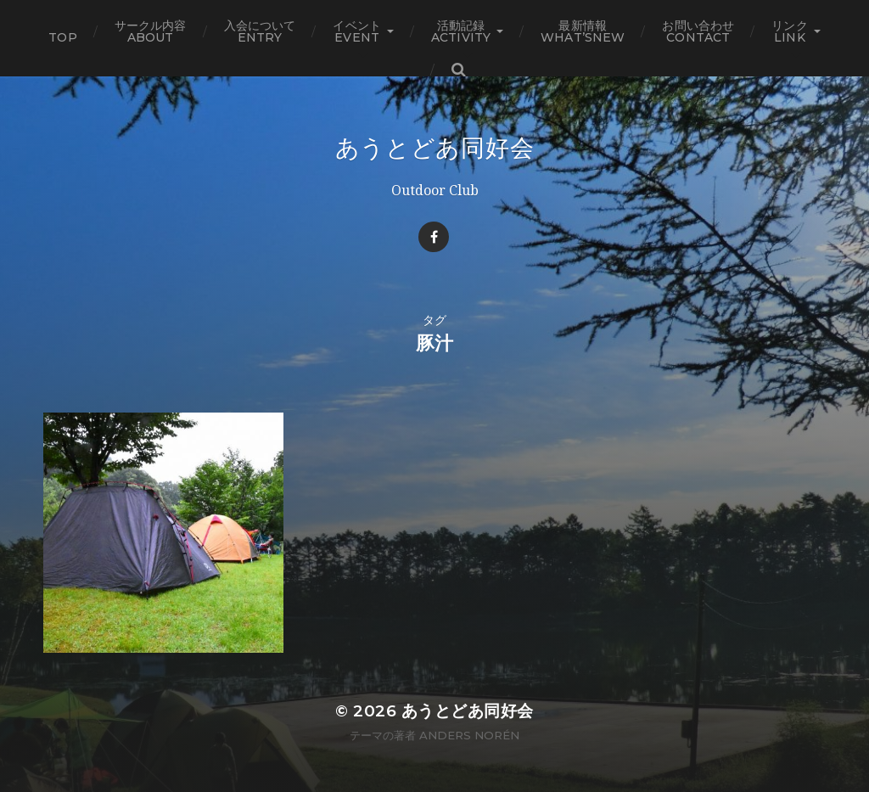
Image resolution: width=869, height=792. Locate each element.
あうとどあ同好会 (435, 147)
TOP (62, 37)
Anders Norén (469, 735)
